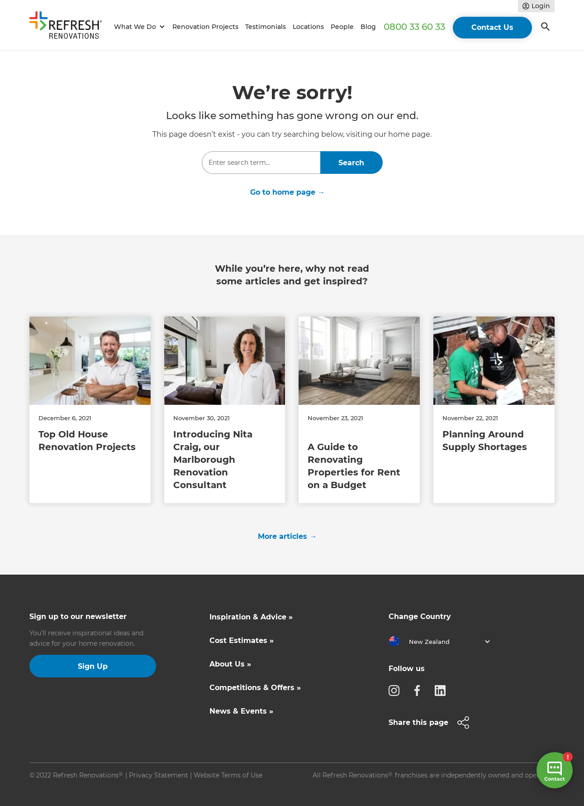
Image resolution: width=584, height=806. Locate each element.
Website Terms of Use (228, 775)
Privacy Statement (158, 775)
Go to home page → (287, 192)
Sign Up (93, 666)
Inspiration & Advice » (251, 617)
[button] (138, 27)
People (342, 27)
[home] (69, 27)
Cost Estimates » (241, 640)
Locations (308, 27)
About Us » (230, 664)
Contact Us (492, 27)
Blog (368, 27)
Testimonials (265, 27)
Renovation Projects (205, 27)
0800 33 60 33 (414, 26)
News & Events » (241, 711)
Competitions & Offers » (255, 687)
